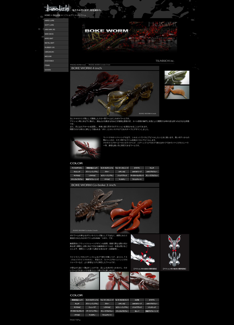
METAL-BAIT (49, 43)
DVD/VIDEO (49, 61)
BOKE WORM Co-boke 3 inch (100, 65)
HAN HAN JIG (50, 29)
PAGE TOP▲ (75, 320)
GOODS (48, 70)
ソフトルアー (68, 15)
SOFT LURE (49, 25)
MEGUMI (48, 56)
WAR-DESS (49, 34)
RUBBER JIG (50, 47)
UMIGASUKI (49, 52)
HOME (47, 15)
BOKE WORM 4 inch (79, 65)
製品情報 (56, 15)
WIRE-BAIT (49, 38)
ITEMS (47, 65)
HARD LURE (49, 20)
